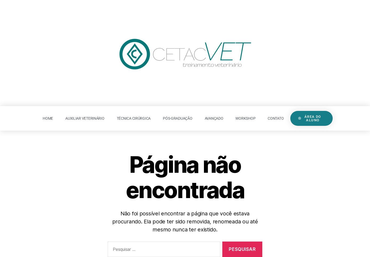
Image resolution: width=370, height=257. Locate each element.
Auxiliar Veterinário (84, 118)
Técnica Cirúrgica (134, 118)
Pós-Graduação (177, 118)
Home (48, 118)
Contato (276, 118)
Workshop (245, 118)
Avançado (214, 118)
